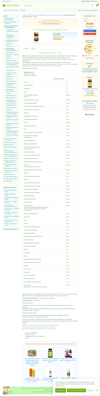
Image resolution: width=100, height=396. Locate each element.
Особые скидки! (7, 1)
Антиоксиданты (10, 81)
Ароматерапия (8, 174)
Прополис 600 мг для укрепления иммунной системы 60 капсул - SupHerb (50, 360)
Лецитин (8, 93)
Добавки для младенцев (12, 119)
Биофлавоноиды (10, 87)
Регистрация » (89, 28)
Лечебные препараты (10, 142)
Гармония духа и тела (10, 178)
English (51, 390)
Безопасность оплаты (89, 109)
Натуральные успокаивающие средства (10, 36)
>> (92, 77)
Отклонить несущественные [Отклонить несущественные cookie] (76, 390)
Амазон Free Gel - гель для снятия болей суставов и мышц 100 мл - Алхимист (32, 380)
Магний (8, 44)
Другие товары (90, 58)
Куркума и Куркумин (11, 60)
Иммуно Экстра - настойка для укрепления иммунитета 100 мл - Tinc (68, 360)
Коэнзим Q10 (9, 70)
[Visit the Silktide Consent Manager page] (97, 390)
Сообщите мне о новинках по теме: (89, 68)
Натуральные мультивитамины (50, 23)
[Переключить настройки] (90, 390)
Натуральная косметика (11, 147)
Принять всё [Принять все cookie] (60, 390)
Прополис (8, 110)
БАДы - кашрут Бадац (12, 134)
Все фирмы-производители (91, 10)
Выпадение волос (11, 52)
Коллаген (8, 58)
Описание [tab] (26, 48)
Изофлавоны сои (10, 107)
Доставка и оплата (14, 10)
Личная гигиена (9, 144)
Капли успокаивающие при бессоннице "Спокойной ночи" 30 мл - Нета (50, 380)
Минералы (9, 78)
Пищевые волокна (11, 97)
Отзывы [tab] (33, 48)
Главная (5, 10)
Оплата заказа (89, 103)
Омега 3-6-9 (9, 46)
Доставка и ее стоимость (89, 105)
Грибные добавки (10, 95)
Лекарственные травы (10, 176)
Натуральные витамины (12, 66)
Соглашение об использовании (50, 388)
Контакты (23, 10)
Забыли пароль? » (89, 26)
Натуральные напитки (10, 168)
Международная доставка (89, 107)
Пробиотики (9, 76)
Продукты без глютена (10, 158)
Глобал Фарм (8, 181)
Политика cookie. (60, 385)
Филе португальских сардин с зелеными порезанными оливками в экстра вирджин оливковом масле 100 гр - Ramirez (32, 362)
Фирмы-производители (9, 187)
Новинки (80, 10)
